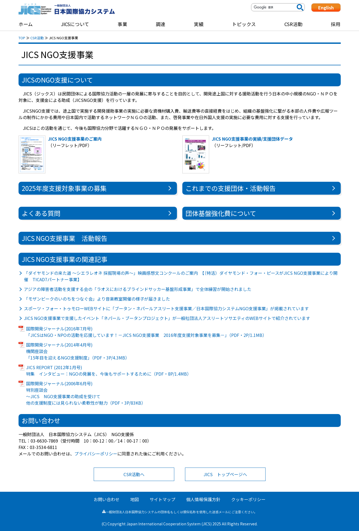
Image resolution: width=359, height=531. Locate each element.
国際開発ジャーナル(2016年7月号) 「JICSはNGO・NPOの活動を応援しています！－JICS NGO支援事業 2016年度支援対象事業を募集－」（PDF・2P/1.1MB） (146, 331)
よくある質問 (41, 213)
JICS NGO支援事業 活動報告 (64, 238)
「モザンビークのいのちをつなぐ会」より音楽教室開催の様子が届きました (97, 298)
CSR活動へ (134, 474)
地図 (134, 499)
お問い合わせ (106, 499)
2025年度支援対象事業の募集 (64, 188)
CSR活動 (37, 37)
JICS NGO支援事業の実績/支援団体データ (252, 139)
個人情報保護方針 (203, 499)
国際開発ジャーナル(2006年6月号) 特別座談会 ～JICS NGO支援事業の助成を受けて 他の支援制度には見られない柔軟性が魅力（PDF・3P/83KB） (86, 393)
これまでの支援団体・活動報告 (231, 188)
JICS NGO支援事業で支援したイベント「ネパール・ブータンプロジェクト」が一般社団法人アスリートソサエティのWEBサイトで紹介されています (167, 318)
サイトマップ (162, 499)
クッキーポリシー (248, 499)
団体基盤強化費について (221, 213)
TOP (22, 37)
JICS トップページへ (225, 474)
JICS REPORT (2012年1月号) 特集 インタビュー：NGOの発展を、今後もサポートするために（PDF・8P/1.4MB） (108, 370)
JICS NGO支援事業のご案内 (75, 139)
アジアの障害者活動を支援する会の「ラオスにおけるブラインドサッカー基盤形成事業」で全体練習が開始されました (137, 289)
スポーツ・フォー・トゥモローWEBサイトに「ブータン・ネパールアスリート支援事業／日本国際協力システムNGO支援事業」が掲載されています (166, 308)
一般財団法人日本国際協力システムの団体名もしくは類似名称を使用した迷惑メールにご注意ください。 (179, 511)
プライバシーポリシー (95, 453)
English (326, 7)
